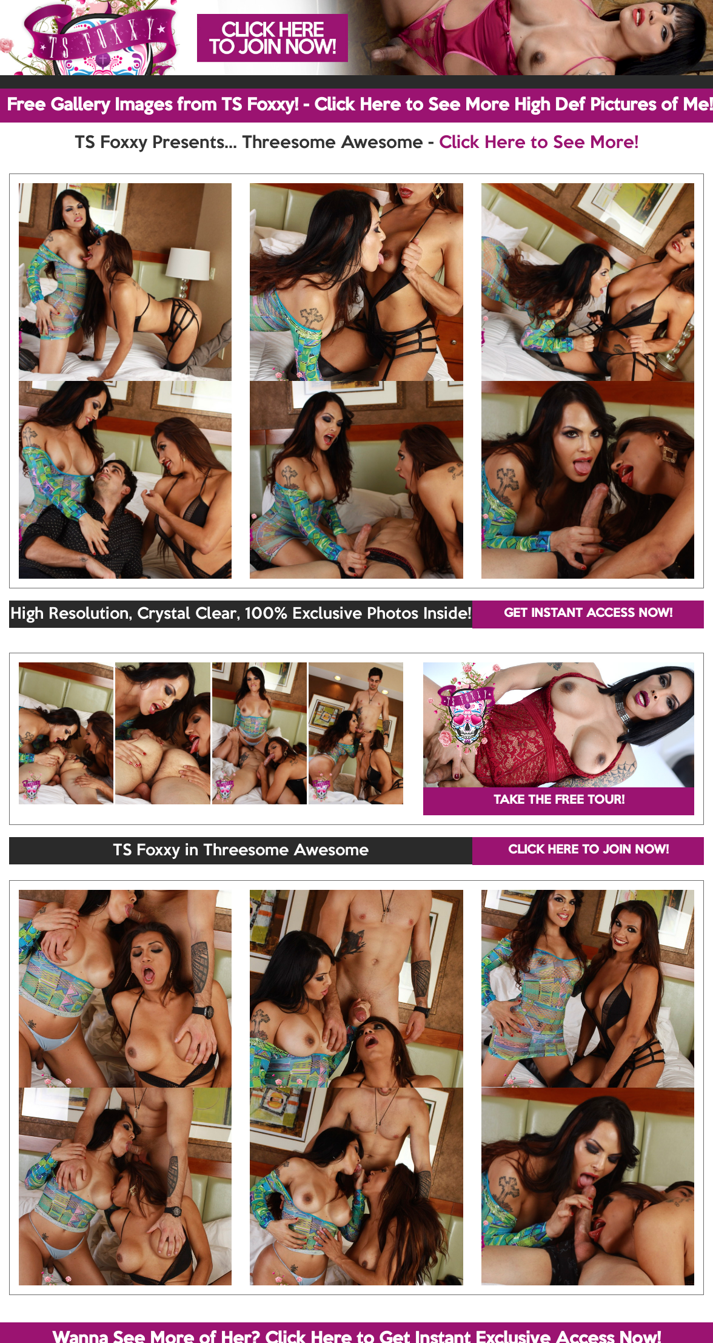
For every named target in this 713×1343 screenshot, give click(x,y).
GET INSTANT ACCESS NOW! (588, 613)
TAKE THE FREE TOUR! (559, 800)
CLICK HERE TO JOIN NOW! (588, 850)
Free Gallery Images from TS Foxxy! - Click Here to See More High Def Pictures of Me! (360, 105)
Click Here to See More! (538, 143)
